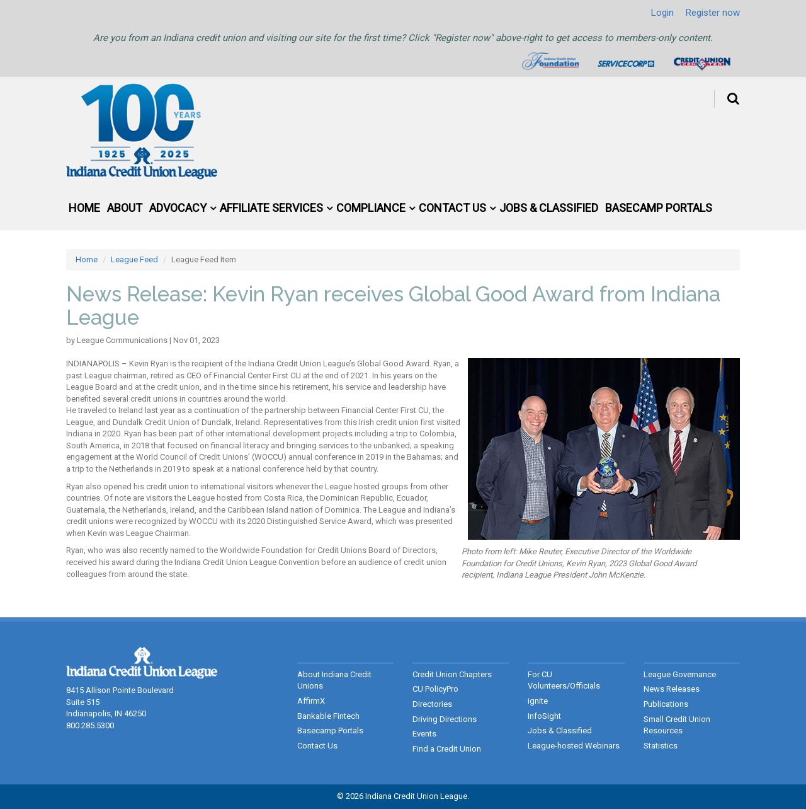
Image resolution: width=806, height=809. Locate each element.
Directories (432, 704)
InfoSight (544, 716)
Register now (713, 12)
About (124, 207)
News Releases (672, 689)
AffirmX (311, 701)
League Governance (680, 674)
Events (424, 733)
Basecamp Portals (658, 207)
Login (662, 12)
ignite (538, 701)
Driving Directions (444, 719)
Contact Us (452, 207)
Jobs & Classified (548, 207)
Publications (666, 704)
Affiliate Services (271, 207)
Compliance (371, 207)
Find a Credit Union (446, 749)
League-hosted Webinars (574, 745)
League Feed (134, 259)
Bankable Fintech (328, 716)
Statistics (661, 745)
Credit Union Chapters (452, 674)
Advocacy (178, 207)
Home (84, 207)
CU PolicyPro (435, 689)
